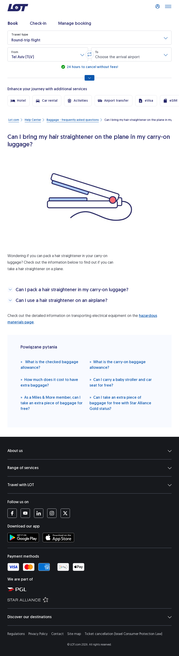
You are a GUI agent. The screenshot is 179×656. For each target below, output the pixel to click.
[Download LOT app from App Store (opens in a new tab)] (58, 537)
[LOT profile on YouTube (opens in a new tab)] (25, 513)
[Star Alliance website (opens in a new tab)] (91, 599)
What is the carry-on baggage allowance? (118, 364)
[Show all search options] (89, 78)
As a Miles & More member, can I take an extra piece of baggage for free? (52, 403)
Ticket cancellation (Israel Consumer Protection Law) (123, 634)
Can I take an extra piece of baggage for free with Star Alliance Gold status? (120, 403)
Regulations (16, 634)
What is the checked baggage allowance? (49, 364)
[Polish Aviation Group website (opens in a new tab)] (91, 589)
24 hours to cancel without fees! (92, 67)
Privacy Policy (38, 634)
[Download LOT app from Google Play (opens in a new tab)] (23, 537)
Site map (74, 634)
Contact (57, 634)
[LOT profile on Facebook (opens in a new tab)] (12, 513)
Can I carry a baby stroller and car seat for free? (121, 382)
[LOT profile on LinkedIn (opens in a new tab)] (38, 513)
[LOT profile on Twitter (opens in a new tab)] (65, 513)
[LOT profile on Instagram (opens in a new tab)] (52, 513)
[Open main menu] (168, 7)
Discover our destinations (89, 617)
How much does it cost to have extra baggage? (49, 382)
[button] (89, 38)
